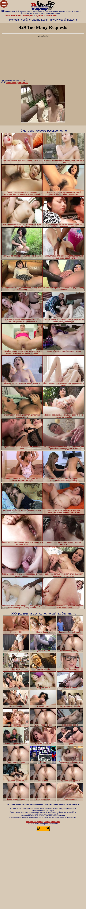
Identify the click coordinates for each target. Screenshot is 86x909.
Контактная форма (34, 822)
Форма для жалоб (52, 822)
